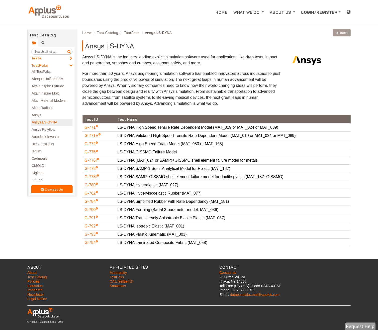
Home (87, 32)
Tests (36, 58)
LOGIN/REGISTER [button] (319, 12)
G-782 (91, 193)
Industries (35, 286)
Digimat (37, 173)
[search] (69, 52)
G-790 (91, 210)
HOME (222, 12)
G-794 (91, 242)
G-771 (91, 127)
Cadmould (40, 158)
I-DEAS (37, 180)
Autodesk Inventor (46, 137)
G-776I (91, 160)
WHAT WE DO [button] (247, 12)
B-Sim (36, 151)
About (32, 273)
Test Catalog (108, 32)
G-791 (91, 218)
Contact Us (52, 189)
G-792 (91, 226)
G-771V (92, 135)
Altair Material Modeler (49, 101)
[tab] (33, 43)
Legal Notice (37, 299)
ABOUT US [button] (281, 12)
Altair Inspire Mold (46, 93)
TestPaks (39, 65)
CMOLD (38, 166)
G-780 (91, 185)
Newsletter (35, 295)
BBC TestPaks (43, 144)
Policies (33, 281)
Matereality (118, 273)
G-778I (91, 177)
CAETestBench (121, 281)
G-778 (91, 168)
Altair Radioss (42, 108)
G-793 (91, 234)
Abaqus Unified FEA (47, 79)
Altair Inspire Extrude (48, 86)
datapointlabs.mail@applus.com (255, 295)
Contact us (227, 273)
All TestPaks (41, 72)
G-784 (91, 201)
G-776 (91, 152)
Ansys (36, 115)
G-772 (91, 144)
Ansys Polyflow (43, 129)
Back (341, 32)
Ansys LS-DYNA (44, 122)
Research (34, 290)
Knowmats (118, 286)
